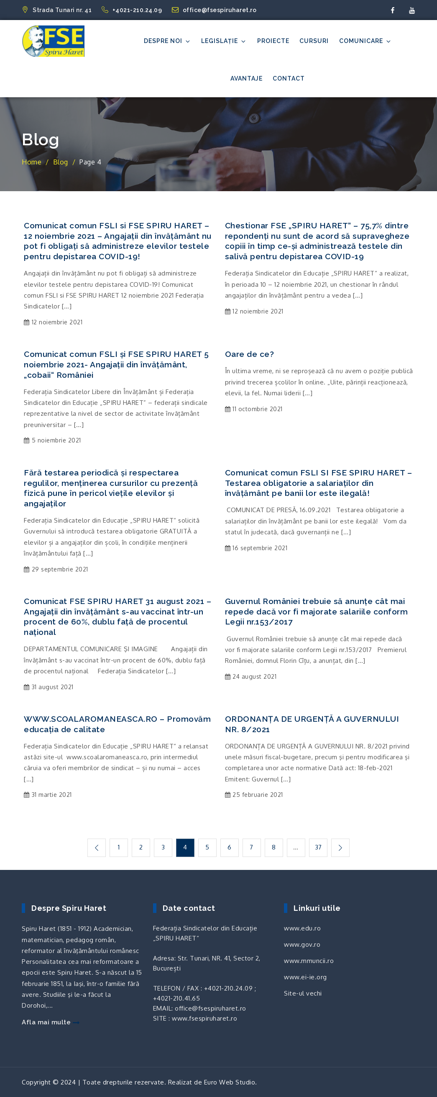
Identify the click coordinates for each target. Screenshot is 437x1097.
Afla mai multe (50, 1022)
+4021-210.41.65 (176, 998)
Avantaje (246, 78)
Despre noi (167, 41)
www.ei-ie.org (305, 977)
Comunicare (365, 41)
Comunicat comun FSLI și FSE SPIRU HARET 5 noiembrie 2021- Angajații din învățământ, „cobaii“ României (116, 364)
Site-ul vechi (303, 993)
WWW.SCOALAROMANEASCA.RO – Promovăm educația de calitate (117, 724)
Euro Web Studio (230, 1082)
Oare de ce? (249, 354)
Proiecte (273, 41)
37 (319, 847)
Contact (289, 78)
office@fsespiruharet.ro (214, 10)
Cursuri (314, 41)
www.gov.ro (302, 944)
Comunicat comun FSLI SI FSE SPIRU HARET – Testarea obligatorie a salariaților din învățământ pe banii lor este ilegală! (318, 483)
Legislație (224, 41)
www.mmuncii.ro (309, 960)
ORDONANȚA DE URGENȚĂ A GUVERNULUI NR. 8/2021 (312, 724)
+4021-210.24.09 (133, 10)
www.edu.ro (302, 928)
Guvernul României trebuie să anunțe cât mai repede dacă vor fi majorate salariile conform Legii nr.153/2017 (316, 611)
